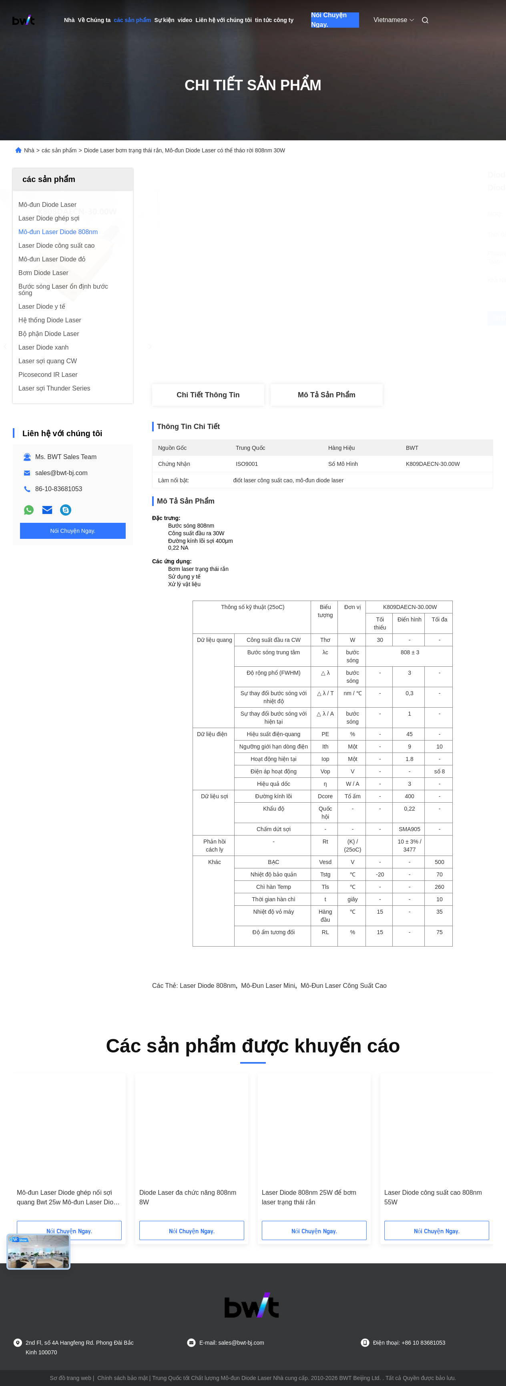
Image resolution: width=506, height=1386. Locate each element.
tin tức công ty (274, 20)
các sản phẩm (132, 20)
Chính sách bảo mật (122, 1378)
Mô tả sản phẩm (326, 395)
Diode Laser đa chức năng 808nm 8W (187, 1197)
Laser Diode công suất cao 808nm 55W (433, 1197)
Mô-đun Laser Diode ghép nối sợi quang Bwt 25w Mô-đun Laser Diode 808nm (68, 1198)
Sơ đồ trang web (70, 1378)
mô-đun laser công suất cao (344, 985)
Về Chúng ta (94, 20)
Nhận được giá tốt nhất (365, 318)
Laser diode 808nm (208, 985)
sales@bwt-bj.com (61, 472)
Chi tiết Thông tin (208, 395)
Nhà (69, 20)
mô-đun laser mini (268, 985)
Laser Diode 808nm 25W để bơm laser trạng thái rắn (309, 1197)
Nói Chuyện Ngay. (329, 20)
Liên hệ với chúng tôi (223, 20)
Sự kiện (164, 20)
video (185, 20)
